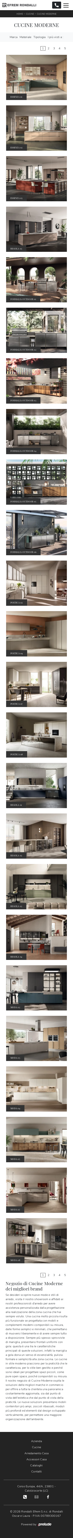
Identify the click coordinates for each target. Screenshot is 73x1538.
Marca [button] (13, 37)
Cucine (30, 14)
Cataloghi (36, 1465)
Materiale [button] (25, 37)
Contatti (36, 1472)
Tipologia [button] (39, 37)
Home (20, 14)
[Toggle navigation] (66, 5)
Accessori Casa (36, 1459)
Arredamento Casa (36, 1453)
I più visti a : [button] (55, 37)
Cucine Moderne (47, 14)
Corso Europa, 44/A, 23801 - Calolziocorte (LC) (36, 1488)
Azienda (36, 1441)
